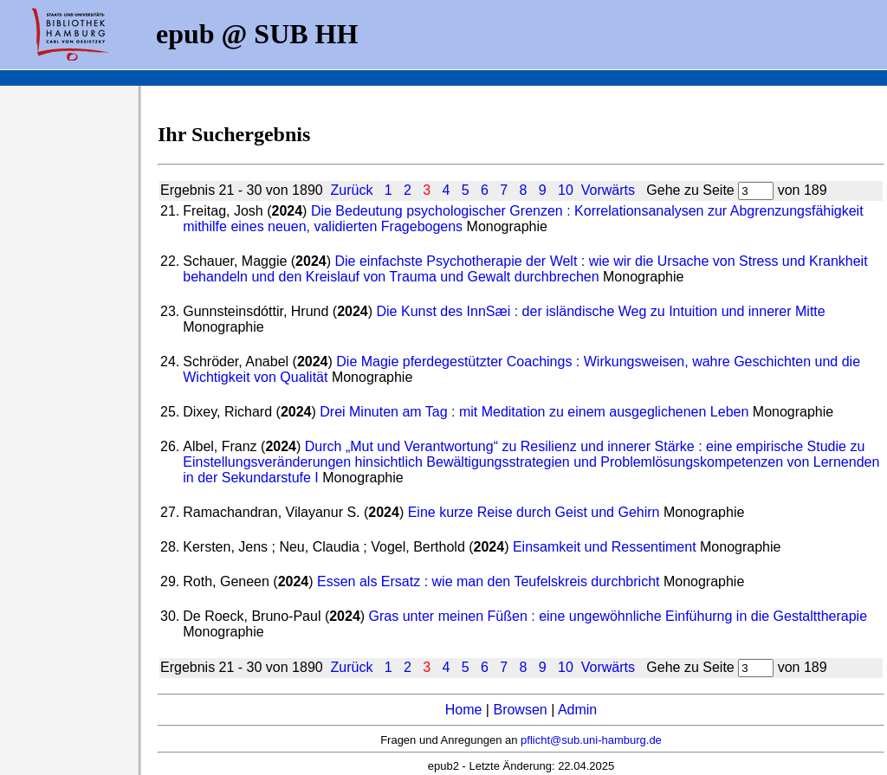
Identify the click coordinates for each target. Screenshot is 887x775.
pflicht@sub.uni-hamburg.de (591, 739)
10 (565, 190)
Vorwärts (608, 190)
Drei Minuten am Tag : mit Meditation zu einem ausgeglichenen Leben (534, 411)
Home (463, 709)
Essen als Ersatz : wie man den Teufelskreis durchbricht (488, 581)
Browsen (520, 709)
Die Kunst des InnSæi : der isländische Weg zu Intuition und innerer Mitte (601, 311)
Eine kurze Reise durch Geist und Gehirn (534, 512)
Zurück (352, 190)
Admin (577, 709)
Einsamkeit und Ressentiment (604, 546)
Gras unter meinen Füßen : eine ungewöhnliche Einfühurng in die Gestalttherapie (618, 616)
